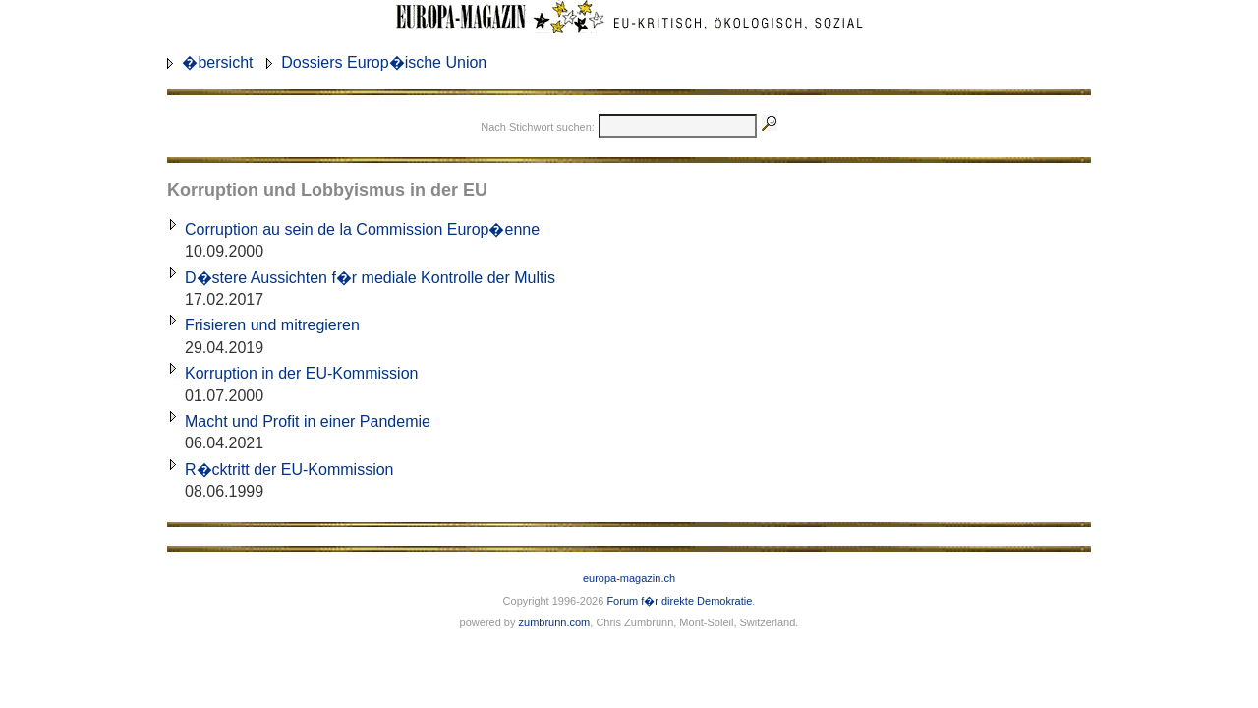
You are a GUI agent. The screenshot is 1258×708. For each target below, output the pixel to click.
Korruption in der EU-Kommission (301, 373)
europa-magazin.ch (629, 578)
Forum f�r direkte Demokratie (679, 601)
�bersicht (217, 62)
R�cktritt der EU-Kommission (289, 469)
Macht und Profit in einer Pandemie (307, 421)
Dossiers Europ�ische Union (383, 62)
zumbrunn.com (555, 622)
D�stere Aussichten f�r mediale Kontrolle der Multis (370, 277)
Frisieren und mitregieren (272, 325)
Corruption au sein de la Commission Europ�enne (362, 229)
